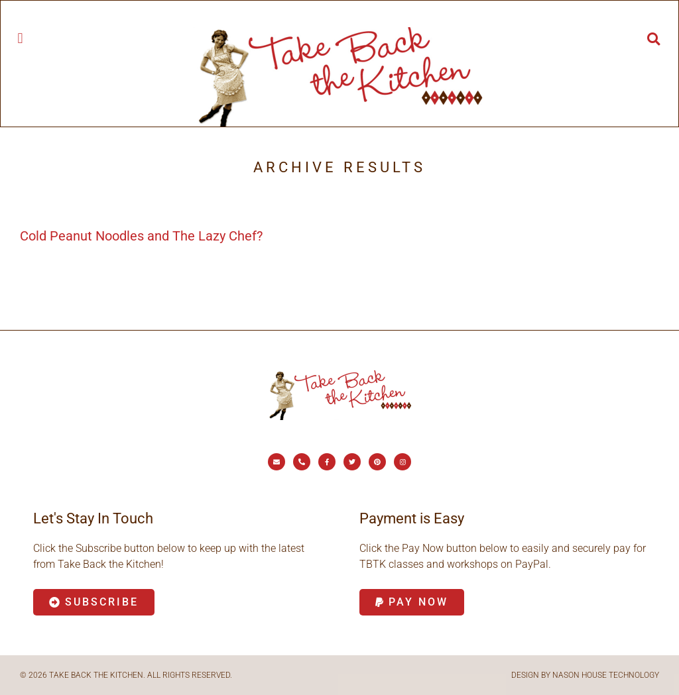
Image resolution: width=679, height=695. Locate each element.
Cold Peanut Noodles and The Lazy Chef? (141, 236)
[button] (20, 38)
